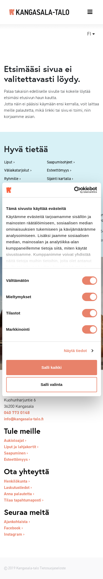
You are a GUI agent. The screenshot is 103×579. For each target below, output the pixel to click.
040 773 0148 (17, 412)
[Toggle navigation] (90, 12)
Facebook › (13, 528)
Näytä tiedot (75, 350)
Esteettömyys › (17, 459)
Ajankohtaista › (17, 521)
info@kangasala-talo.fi (23, 419)
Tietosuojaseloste (53, 568)
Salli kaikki (51, 367)
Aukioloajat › (15, 440)
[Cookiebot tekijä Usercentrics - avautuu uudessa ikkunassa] (74, 190)
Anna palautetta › (19, 494)
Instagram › (14, 534)
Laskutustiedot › (18, 487)
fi (89, 34)
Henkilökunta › (17, 481)
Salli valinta (51, 384)
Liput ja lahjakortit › (21, 446)
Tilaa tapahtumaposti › (23, 500)
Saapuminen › (16, 453)
